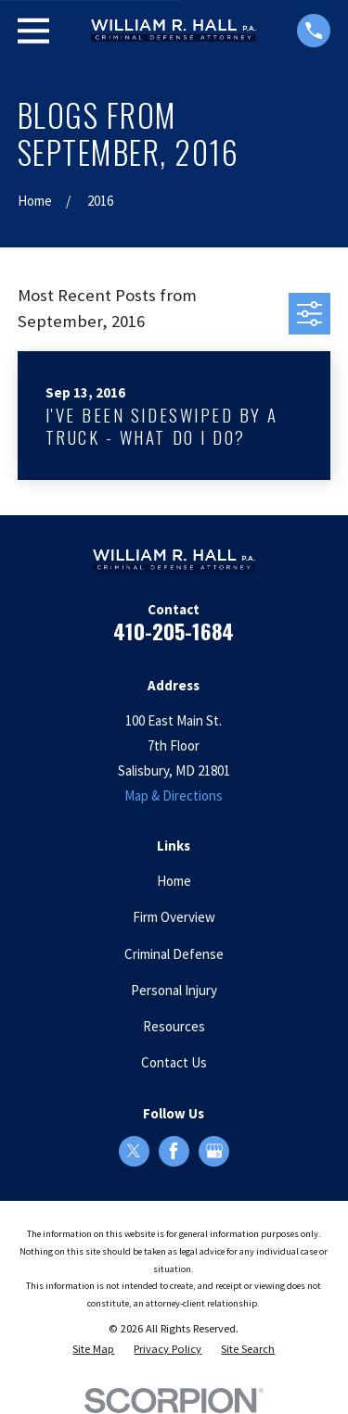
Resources (174, 1026)
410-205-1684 (173, 631)
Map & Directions (173, 795)
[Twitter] (133, 1151)
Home (174, 881)
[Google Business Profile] (214, 1151)
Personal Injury (174, 990)
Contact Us (174, 1062)
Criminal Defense (174, 954)
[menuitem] (93, 1349)
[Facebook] (173, 1151)
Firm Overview (174, 917)
